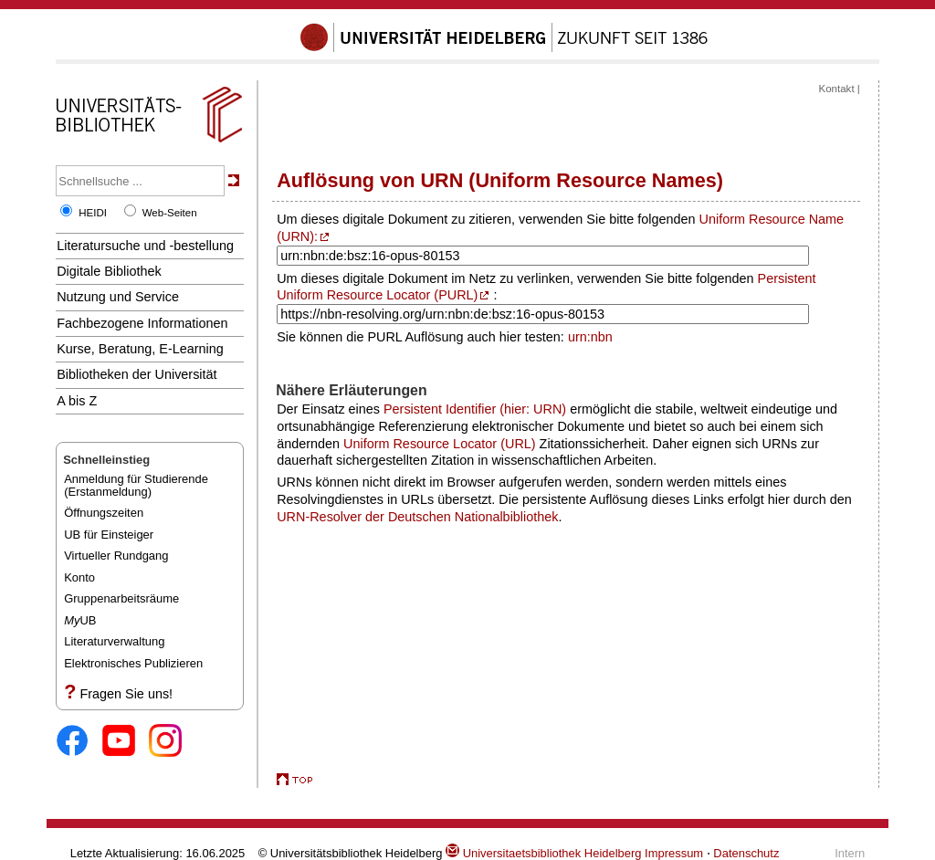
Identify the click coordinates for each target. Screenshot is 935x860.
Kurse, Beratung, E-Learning (140, 348)
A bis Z (77, 400)
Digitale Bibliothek (109, 271)
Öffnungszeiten (103, 512)
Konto (79, 577)
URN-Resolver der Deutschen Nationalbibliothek (417, 516)
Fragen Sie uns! (126, 694)
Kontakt (837, 88)
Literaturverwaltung (114, 641)
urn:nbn (590, 337)
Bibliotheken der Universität (136, 374)
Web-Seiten (169, 212)
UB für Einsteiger (108, 534)
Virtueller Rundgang (116, 555)
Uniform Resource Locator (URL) (439, 443)
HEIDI (93, 212)
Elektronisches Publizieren (133, 663)
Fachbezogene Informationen (142, 323)
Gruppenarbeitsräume (121, 598)
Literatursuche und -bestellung (145, 245)
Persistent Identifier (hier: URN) (474, 409)
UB (80, 620)
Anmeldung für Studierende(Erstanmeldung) (136, 485)
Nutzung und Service (118, 296)
